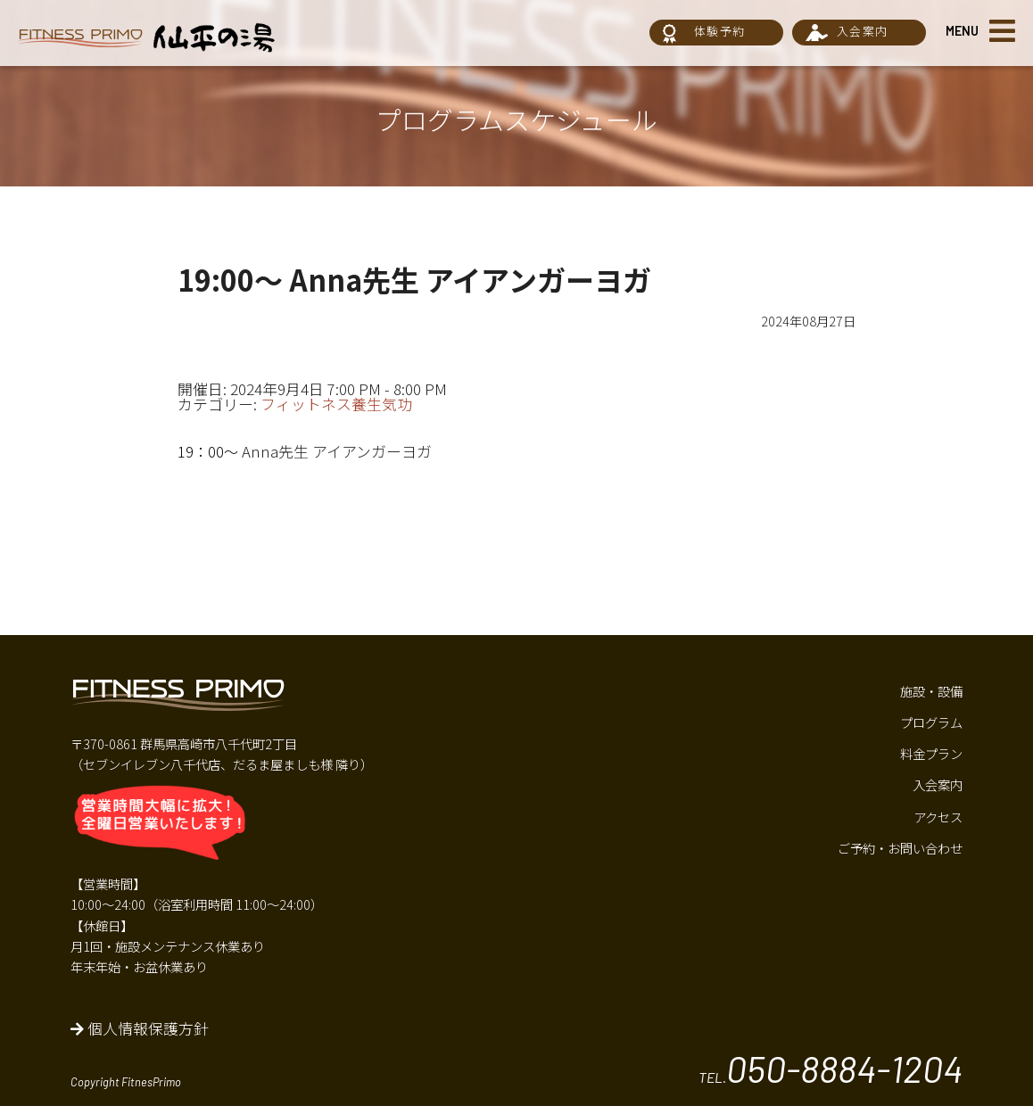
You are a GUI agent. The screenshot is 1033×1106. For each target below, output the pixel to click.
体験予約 (719, 30)
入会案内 (862, 30)
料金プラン (931, 753)
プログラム (931, 722)
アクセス (938, 816)
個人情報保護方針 (139, 1028)
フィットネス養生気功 (336, 404)
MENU (962, 30)
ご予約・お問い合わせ (900, 847)
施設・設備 (931, 690)
